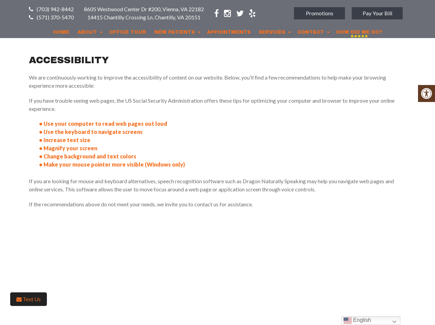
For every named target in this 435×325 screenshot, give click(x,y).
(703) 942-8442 (55, 9)
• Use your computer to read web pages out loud (103, 123)
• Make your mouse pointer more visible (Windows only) (112, 164)
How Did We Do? (359, 32)
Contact (310, 32)
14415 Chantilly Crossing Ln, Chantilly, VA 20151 (144, 17)
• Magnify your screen (68, 148)
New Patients (174, 32)
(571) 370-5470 (55, 17)
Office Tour (127, 32)
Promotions (319, 13)
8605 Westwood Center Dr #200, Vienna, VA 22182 (144, 9)
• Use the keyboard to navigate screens (91, 132)
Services (272, 32)
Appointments (228, 32)
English (357, 320)
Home (61, 32)
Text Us (28, 299)
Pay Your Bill (377, 13)
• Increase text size (65, 140)
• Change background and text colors (88, 156)
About (87, 32)
